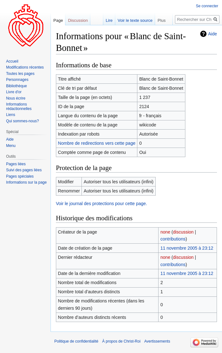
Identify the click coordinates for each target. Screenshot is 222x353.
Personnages (17, 79)
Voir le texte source (135, 20)
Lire (109, 20)
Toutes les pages (20, 73)
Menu (10, 145)
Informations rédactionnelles (19, 106)
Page (58, 20)
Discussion (78, 20)
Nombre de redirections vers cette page (96, 143)
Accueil (12, 61)
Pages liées (16, 164)
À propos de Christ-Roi (121, 341)
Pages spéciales (19, 176)
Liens (10, 115)
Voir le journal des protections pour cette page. (101, 203)
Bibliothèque (16, 86)
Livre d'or (13, 92)
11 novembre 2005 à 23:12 (186, 248)
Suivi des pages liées (24, 170)
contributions (172, 238)
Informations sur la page (26, 182)
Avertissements (157, 341)
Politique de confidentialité (76, 341)
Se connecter (207, 6)
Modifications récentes (25, 67)
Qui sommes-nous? (22, 121)
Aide (212, 33)
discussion (183, 231)
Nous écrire (15, 98)
